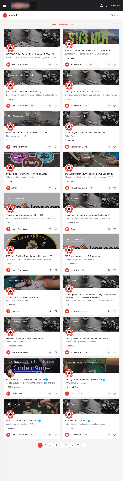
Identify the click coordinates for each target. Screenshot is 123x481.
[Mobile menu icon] (5, 6)
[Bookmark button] (56, 64)
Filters (115, 15)
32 (73, 445)
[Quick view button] (50, 64)
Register (116, 5)
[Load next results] (118, 24)
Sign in (107, 5)
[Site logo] (24, 5)
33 (78, 445)
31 (67, 445)
